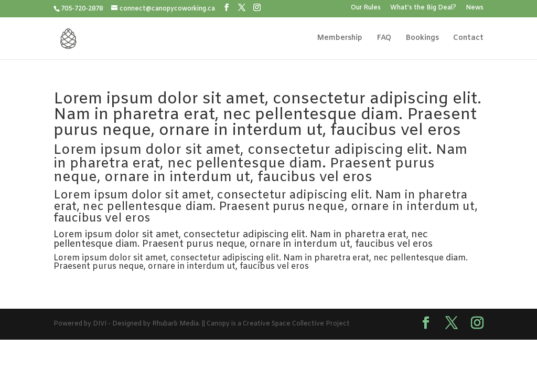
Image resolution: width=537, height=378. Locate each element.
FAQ (384, 39)
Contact (468, 39)
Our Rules (366, 8)
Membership (339, 39)
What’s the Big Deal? (423, 8)
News (475, 8)
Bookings (422, 39)
